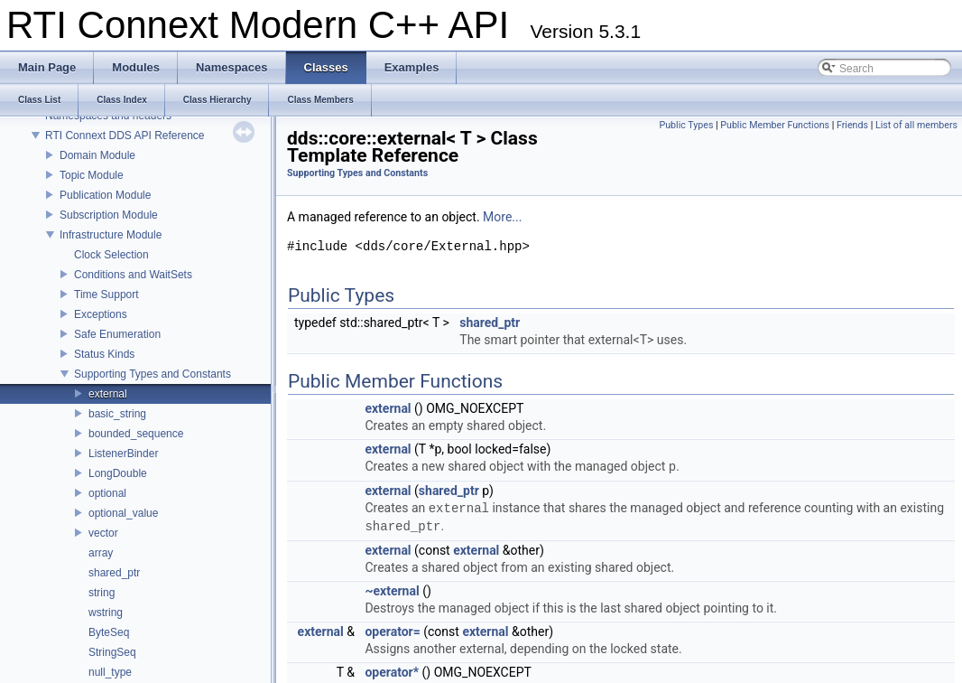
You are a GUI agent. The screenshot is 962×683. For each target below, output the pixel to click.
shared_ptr (114, 572)
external (107, 394)
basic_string (117, 413)
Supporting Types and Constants (152, 374)
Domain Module (97, 155)
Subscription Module (109, 215)
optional (107, 493)
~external (392, 591)
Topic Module (92, 175)
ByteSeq (108, 632)
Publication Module (105, 195)
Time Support (106, 294)
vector (103, 533)
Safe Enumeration (117, 334)
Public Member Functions (774, 125)
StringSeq (112, 652)
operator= (392, 631)
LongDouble (117, 473)
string (101, 592)
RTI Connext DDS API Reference (125, 135)
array (100, 553)
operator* (392, 672)
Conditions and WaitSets (133, 274)
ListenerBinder (123, 453)
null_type (110, 672)
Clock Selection (111, 254)
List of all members (916, 125)
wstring (105, 612)
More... (502, 217)
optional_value (123, 513)
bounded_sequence (135, 433)
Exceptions (100, 314)
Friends (852, 125)
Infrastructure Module (111, 235)
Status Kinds (104, 354)
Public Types (686, 125)
